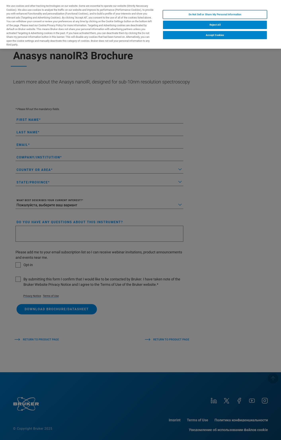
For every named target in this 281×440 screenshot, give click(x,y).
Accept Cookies (215, 35)
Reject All (215, 24)
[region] (140, 24)
